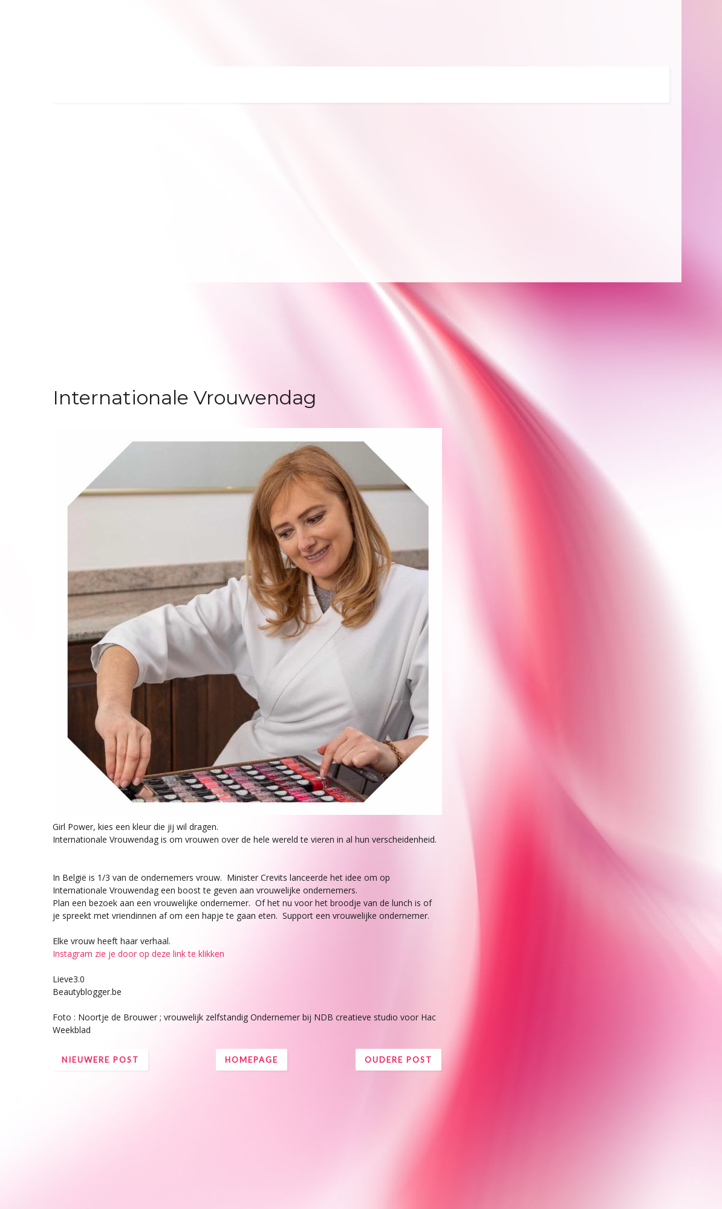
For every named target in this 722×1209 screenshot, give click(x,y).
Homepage (251, 1060)
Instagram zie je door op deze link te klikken (138, 953)
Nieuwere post (100, 1060)
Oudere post (398, 1060)
